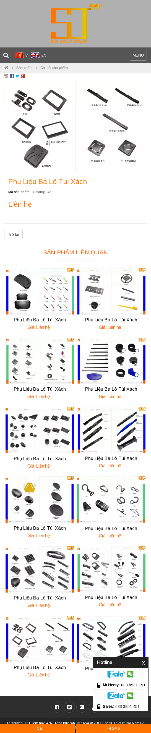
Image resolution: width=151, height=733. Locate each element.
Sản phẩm (24, 68)
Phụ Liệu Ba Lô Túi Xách (40, 319)
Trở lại (13, 234)
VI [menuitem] (26, 55)
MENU (139, 56)
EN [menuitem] (43, 55)
